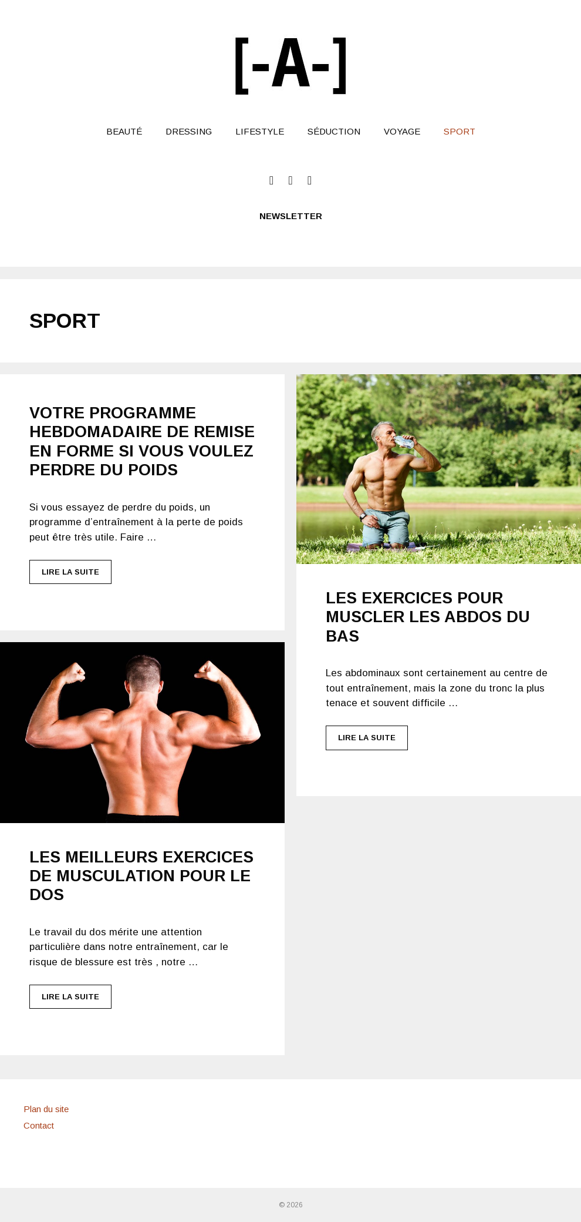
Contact (38, 1125)
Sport (459, 131)
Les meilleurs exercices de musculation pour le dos (141, 876)
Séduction (334, 131)
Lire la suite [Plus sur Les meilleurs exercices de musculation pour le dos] (70, 996)
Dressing (188, 131)
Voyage (402, 131)
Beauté (124, 131)
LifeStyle (259, 131)
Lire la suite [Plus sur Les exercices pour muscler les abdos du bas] (367, 737)
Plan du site (46, 1109)
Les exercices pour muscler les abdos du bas (428, 617)
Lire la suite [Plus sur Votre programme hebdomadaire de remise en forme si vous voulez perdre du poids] (70, 572)
